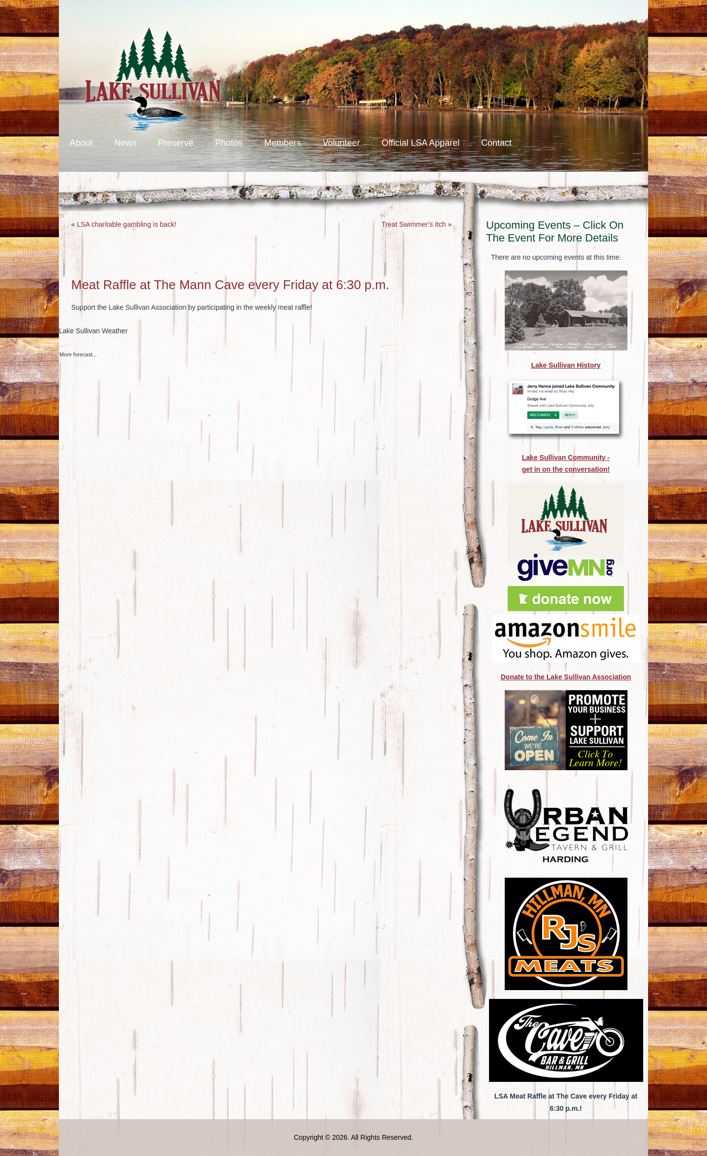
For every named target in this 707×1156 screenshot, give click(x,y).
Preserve (175, 143)
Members (282, 143)
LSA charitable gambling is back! (126, 224)
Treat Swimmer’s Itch (413, 224)
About (81, 143)
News (125, 143)
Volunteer (341, 143)
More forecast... (78, 354)
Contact (496, 143)
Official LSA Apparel (420, 143)
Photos (229, 143)
